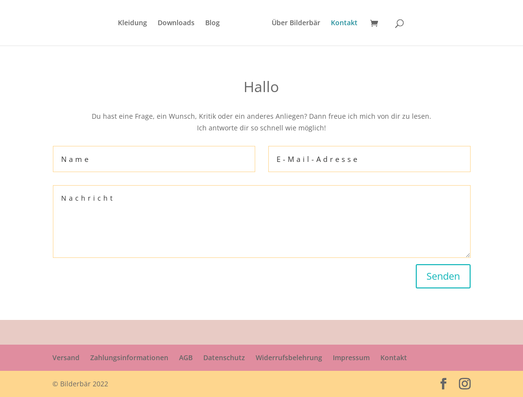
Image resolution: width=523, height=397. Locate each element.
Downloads (176, 23)
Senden (443, 276)
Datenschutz (224, 357)
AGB (186, 357)
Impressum (351, 357)
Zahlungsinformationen (129, 357)
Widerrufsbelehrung (289, 357)
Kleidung (132, 23)
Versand (66, 357)
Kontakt (344, 23)
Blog (212, 23)
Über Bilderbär (296, 23)
